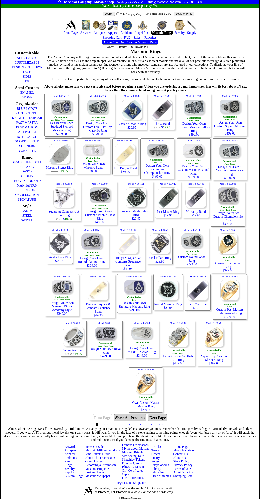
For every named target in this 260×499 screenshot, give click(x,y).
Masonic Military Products (102, 450)
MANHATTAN (27, 185)
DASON (27, 171)
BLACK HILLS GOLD (27, 162)
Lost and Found (95, 472)
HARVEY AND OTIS (27, 180)
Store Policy (181, 461)
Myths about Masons (135, 448)
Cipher (126, 474)
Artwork (70, 446)
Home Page (180, 446)
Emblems (71, 457)
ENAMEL (27, 92)
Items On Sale (94, 446)
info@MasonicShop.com (130, 482)
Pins (67, 461)
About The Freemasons (100, 457)
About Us (179, 457)
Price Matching (161, 476)
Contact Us (180, 454)
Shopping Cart (182, 476)
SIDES (27, 76)
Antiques (70, 450)
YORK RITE (27, 150)
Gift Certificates (132, 470)
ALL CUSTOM (27, 58)
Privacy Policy (182, 465)
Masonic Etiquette (97, 468)
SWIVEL (27, 220)
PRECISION (27, 190)
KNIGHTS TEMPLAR (27, 118)
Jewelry (70, 468)
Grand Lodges (94, 461)
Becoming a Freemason (100, 465)
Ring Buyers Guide (97, 454)
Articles (156, 446)
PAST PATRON (27, 132)
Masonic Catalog (184, 450)
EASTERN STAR (27, 113)
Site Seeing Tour (133, 456)
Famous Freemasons (135, 445)
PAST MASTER (27, 122)
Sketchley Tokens (133, 459)
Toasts (155, 450)
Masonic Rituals (132, 452)
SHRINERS (27, 146)
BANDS (27, 211)
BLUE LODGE (27, 108)
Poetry (155, 457)
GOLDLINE (27, 176)
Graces (155, 454)
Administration (183, 472)
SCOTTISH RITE (27, 141)
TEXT (27, 81)
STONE (27, 97)
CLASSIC (27, 166)
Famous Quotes (132, 463)
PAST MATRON (27, 127)
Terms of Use (182, 468)
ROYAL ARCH (27, 136)
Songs (155, 461)
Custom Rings (74, 476)
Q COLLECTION (27, 194)
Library (156, 468)
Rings (68, 465)
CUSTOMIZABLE (26, 62)
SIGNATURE (27, 199)
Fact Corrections (133, 477)
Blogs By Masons (133, 467)
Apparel (70, 454)
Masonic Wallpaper (97, 476)
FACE (27, 72)
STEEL (27, 215)
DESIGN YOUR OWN (27, 67)
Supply (69, 472)
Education (158, 472)
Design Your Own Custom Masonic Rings (130, 42)
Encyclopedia (160, 465)
